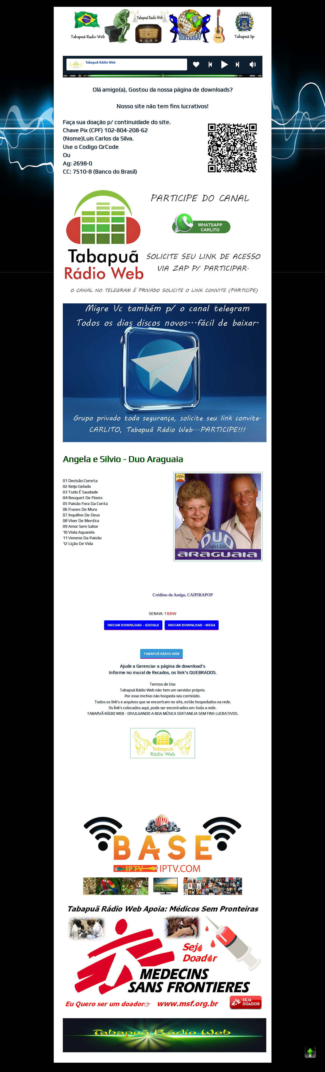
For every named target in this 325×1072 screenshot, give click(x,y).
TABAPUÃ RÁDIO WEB (161, 653)
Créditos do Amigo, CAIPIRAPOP (184, 595)
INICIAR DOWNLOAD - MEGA (191, 625)
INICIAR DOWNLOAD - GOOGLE (133, 625)
